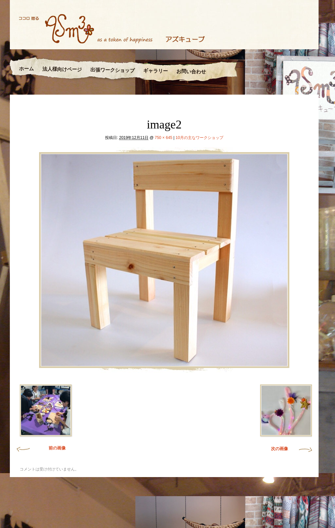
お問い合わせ (191, 72)
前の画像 (57, 448)
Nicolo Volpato (104, 519)
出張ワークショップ (112, 70)
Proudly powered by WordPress (35, 519)
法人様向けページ (62, 69)
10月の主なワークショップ (199, 137)
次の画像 (279, 448)
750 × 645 (163, 137)
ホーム (26, 69)
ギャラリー (155, 71)
